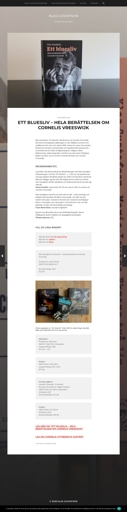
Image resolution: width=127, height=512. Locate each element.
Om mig (83, 3)
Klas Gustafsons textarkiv (63, 3)
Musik (54, 443)
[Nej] (124, 509)
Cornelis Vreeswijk (43, 443)
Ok (119, 508)
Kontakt (94, 3)
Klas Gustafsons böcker (36, 3)
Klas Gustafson (63, 16)
